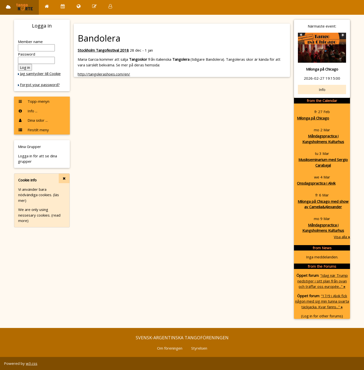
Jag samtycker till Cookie (40, 73)
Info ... (27, 110)
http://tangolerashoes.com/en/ (104, 74)
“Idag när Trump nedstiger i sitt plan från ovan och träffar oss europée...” (322, 281)
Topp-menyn (33, 101)
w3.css (31, 363)
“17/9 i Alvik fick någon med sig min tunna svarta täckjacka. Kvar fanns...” (322, 301)
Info (322, 89)
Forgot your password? (40, 84)
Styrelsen (199, 348)
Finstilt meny (33, 129)
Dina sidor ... (33, 120)
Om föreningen (169, 348)
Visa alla (342, 236)
